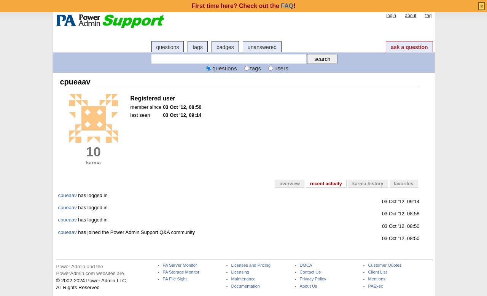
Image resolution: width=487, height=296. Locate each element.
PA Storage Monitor (181, 272)
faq (428, 15)
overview (289, 183)
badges (225, 47)
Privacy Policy (313, 279)
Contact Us (310, 272)
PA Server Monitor (180, 265)
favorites (404, 183)
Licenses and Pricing (251, 265)
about (410, 15)
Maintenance (243, 279)
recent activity (326, 183)
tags (197, 47)
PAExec (375, 286)
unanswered (262, 47)
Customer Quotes (385, 265)
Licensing (240, 272)
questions (167, 47)
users (281, 68)
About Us (308, 286)
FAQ (287, 6)
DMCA (306, 265)
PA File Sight (175, 279)
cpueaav (67, 195)
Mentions (377, 279)
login (391, 15)
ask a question (409, 47)
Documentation (245, 286)
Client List (377, 272)
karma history (368, 183)
